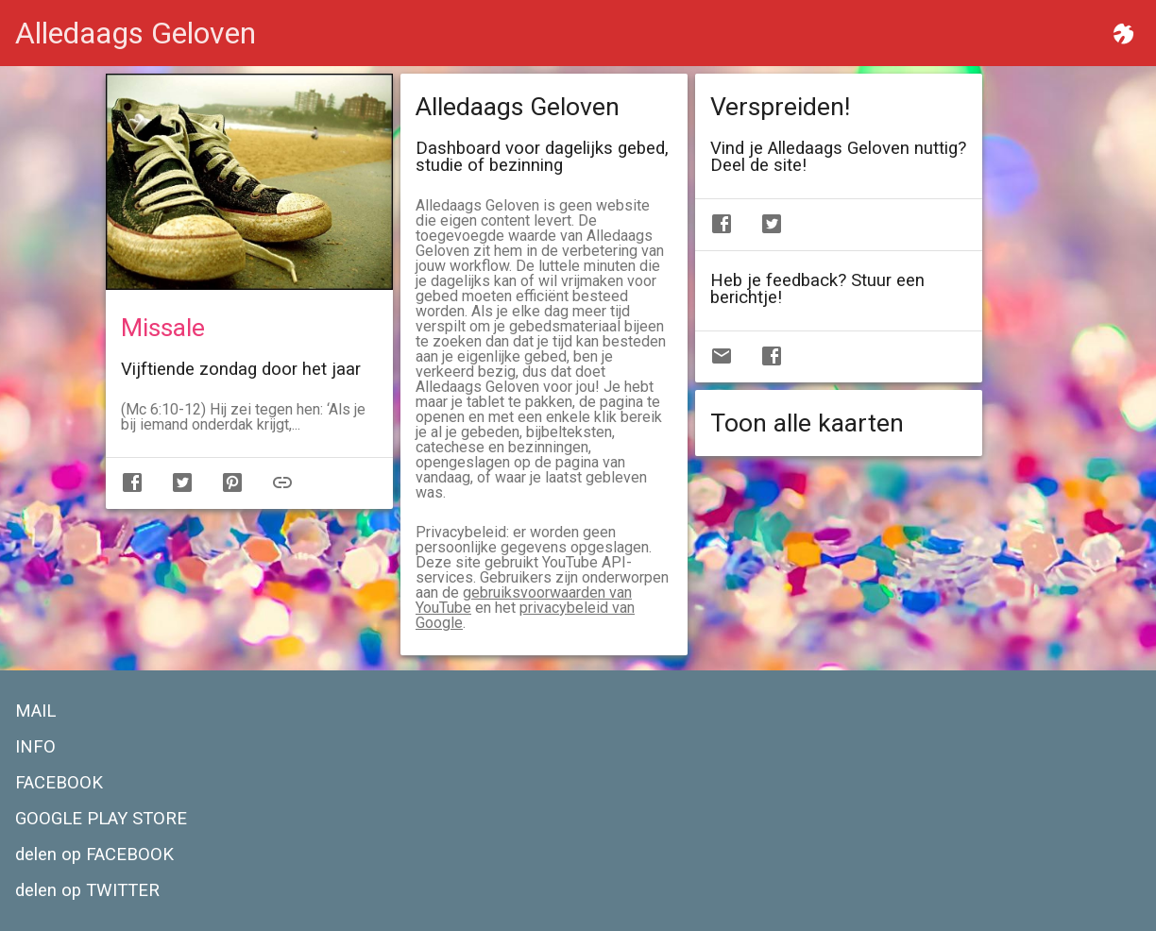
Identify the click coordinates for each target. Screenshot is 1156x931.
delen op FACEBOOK (94, 854)
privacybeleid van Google (525, 615)
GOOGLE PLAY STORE (101, 818)
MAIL (35, 711)
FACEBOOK (59, 782)
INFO (35, 746)
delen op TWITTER (87, 890)
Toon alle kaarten (807, 423)
